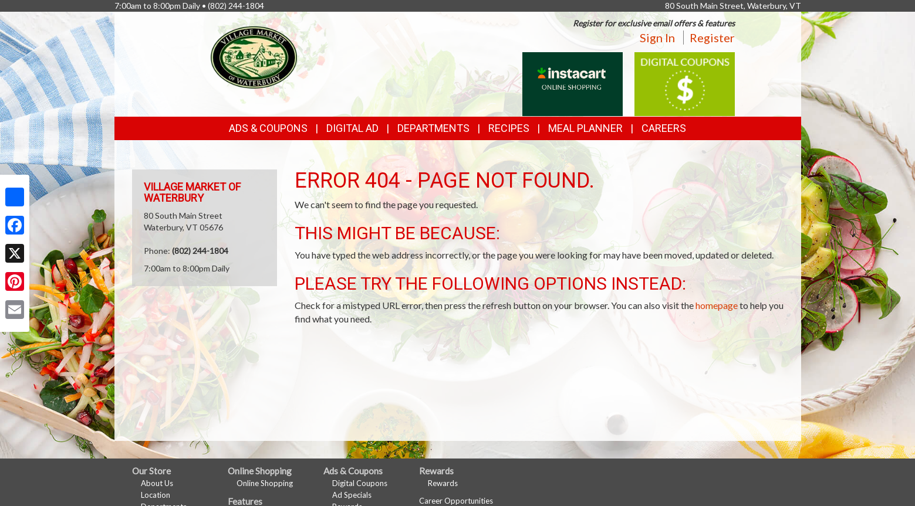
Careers (663, 128)
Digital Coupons (359, 483)
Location (155, 495)
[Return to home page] (254, 56)
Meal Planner (585, 128)
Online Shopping (265, 483)
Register (712, 37)
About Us (157, 483)
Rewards (443, 483)
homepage (716, 305)
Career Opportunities (456, 500)
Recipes (508, 128)
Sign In (657, 37)
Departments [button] (433, 128)
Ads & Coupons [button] (268, 128)
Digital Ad (352, 128)
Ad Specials (352, 495)
